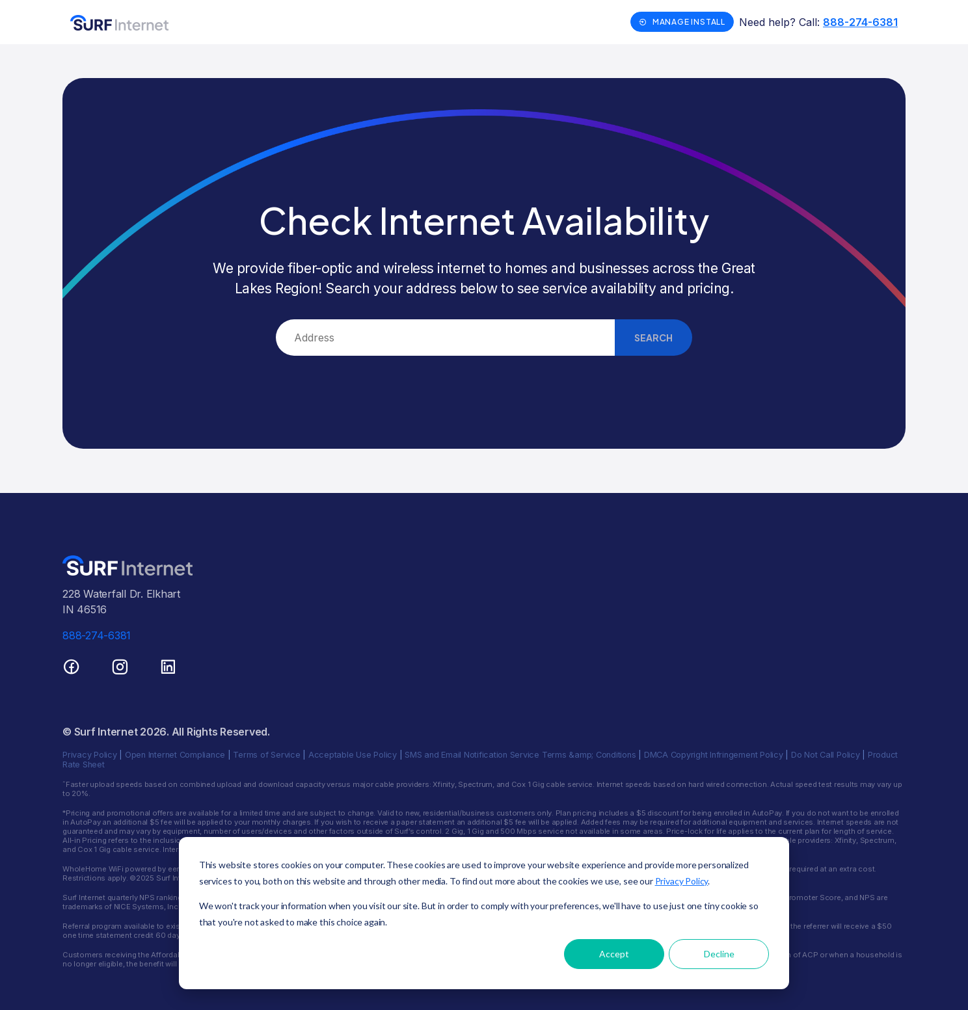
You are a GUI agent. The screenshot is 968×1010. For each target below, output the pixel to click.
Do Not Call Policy (825, 755)
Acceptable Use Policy (352, 755)
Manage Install (682, 22)
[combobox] (445, 337)
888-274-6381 (860, 22)
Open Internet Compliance (175, 755)
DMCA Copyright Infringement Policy (713, 755)
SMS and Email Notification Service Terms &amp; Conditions (520, 755)
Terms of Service (266, 755)
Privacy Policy (89, 755)
